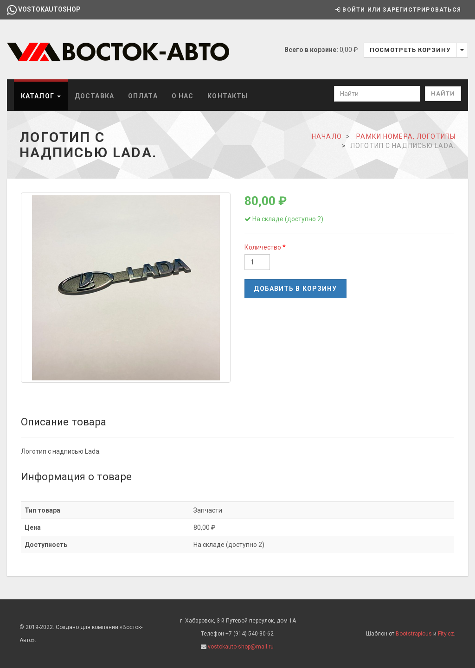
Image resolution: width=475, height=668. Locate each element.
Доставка (94, 96)
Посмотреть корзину (410, 49)
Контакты (227, 96)
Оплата (143, 96)
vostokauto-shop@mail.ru (241, 646)
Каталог (41, 96)
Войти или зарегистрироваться (398, 9)
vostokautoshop (44, 9)
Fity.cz (446, 633)
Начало (327, 136)
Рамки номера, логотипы (406, 136)
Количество (263, 247)
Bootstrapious (414, 633)
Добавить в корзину (295, 288)
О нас (183, 96)
